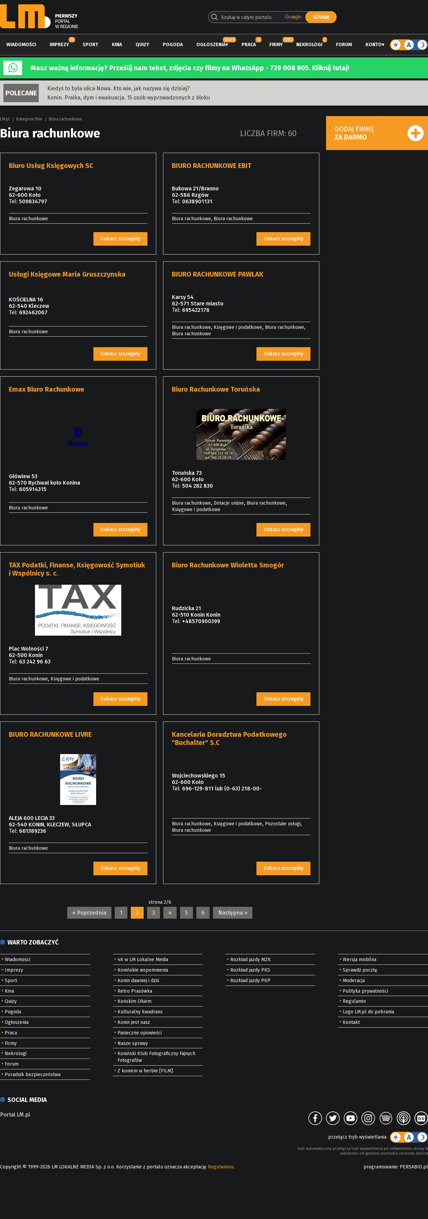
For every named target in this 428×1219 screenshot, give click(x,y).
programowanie (380, 1167)
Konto (373, 45)
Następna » (232, 912)
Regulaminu (221, 1167)
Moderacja (354, 980)
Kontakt (351, 1022)
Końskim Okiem (134, 1001)
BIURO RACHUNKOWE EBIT (211, 166)
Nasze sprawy (133, 1043)
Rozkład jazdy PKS (250, 970)
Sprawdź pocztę (360, 970)
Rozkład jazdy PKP (250, 980)
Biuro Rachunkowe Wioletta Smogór (228, 565)
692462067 (33, 312)
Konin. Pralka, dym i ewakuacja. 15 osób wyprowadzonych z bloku (128, 97)
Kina (117, 45)
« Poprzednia (89, 912)
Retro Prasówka (135, 991)
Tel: (13, 201)
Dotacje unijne (229, 503)
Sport (90, 45)
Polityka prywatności (365, 991)
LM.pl (5, 119)
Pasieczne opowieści (140, 1033)
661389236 (32, 831)
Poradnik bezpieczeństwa (32, 1074)
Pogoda (173, 45)
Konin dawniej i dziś (138, 980)
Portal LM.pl (15, 1114)
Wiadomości (21, 45)
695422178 (196, 310)
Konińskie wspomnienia (143, 970)
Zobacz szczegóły (120, 239)
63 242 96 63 (35, 661)
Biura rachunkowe (65, 119)
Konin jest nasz (134, 1022)
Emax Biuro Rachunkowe (46, 389)
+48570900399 (201, 621)
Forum (344, 45)
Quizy (142, 45)
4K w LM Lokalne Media (143, 959)
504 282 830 (197, 486)
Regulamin (354, 1001)
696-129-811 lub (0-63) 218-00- (222, 788)
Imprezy (59, 45)
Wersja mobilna (359, 959)
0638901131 (197, 201)
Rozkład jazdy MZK (250, 959)
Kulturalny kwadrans (140, 1012)
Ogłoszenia (211, 45)
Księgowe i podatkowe (238, 327)
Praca (249, 45)
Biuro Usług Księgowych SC (51, 166)
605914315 (33, 489)
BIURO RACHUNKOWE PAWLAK (217, 274)
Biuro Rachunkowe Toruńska (216, 389)
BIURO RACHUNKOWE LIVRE (50, 734)
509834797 (33, 201)
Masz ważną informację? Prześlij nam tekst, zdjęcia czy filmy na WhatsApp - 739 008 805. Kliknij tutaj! (190, 68)
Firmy (276, 45)
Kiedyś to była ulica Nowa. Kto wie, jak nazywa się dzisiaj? (118, 88)
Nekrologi (309, 45)
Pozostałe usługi (283, 824)
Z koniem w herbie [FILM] (145, 1071)
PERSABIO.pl (414, 1167)
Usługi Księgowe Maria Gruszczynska (67, 274)
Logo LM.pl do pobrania (368, 1012)
